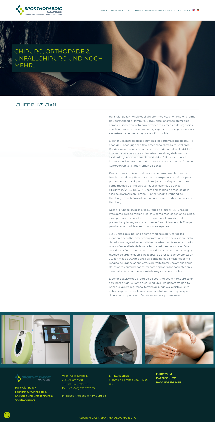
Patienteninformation (160, 10)
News (104, 10)
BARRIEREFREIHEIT (168, 382)
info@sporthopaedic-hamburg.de (84, 395)
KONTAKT (184, 10)
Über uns (118, 10)
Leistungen (135, 10)
